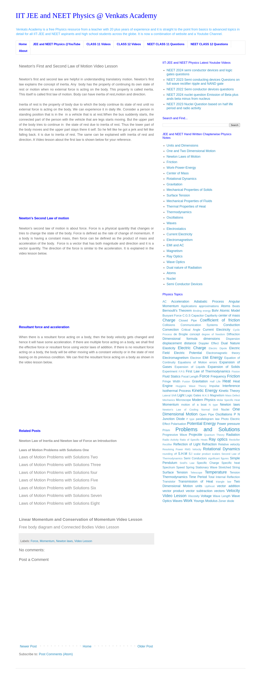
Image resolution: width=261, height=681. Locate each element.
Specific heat (230, 462)
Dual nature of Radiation (184, 267)
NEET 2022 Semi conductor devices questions (200, 89)
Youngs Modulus (206, 501)
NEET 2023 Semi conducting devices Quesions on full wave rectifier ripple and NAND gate (203, 81)
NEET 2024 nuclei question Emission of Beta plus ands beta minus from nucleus (202, 96)
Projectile (195, 434)
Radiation (233, 434)
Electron (195, 357)
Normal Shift (209, 409)
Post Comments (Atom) (56, 654)
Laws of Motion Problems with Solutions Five (58, 480)
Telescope (196, 472)
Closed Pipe (188, 320)
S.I (190, 453)
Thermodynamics (179, 212)
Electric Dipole (218, 348)
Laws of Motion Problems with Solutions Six (57, 488)
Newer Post (28, 646)
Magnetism (175, 251)
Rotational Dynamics (181, 178)
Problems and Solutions (207, 429)
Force (34, 541)
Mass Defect (232, 395)
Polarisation (178, 423)
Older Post (145, 646)
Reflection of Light (186, 444)
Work (187, 500)
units (198, 486)
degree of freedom (213, 334)
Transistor (169, 481)
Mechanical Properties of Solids (189, 190)
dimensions (212, 338)
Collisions (169, 325)
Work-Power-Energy (181, 167)
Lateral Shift (170, 395)
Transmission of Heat (195, 481)
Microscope (183, 399)
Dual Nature (230, 343)
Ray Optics (175, 256)
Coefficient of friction (220, 320)
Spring (190, 467)
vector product (173, 491)
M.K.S (205, 395)
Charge (169, 320)
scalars (216, 453)
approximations (209, 306)
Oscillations (175, 217)
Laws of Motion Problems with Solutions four (58, 472)
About (23, 50)
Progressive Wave (175, 434)
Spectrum (169, 467)
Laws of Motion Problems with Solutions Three (60, 464)
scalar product (202, 453)
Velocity (233, 490)
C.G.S (186, 315)
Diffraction (233, 334)
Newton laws (64, 541)
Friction (172, 162)
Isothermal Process (177, 391)
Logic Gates (193, 395)
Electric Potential (188, 353)
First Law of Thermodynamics (208, 371)
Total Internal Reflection (224, 477)
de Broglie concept (187, 334)
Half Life (215, 381)
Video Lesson (83, 541)
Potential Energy (201, 423)
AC (165, 301)
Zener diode (226, 500)
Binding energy (202, 310)
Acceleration (180, 301)
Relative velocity (229, 444)
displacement (172, 343)
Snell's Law (187, 462)
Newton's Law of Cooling (180, 409)
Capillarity (211, 315)
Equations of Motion (192, 362)
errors (213, 362)
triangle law (223, 481)
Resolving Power (173, 449)
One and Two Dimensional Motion (191, 151)
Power (221, 424)
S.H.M (182, 454)
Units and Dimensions (182, 145)
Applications (189, 306)
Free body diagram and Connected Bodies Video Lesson (69, 527)
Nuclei (171, 278)
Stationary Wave (206, 467)
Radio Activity (171, 439)
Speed (180, 467)
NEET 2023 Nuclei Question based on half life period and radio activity (200, 106)
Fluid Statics (172, 376)
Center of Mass (178, 173)
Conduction (231, 325)
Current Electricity (179, 234)
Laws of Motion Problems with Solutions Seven (60, 495)
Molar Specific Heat (228, 400)
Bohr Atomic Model (226, 310)
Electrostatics (176, 229)
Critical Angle (190, 329)
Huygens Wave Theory (191, 386)
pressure (233, 424)
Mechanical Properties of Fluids (189, 201)
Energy (216, 357)
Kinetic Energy (205, 390)
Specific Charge (208, 462)
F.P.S (182, 371)
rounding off (170, 453)
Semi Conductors (195, 458)
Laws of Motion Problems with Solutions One (54, 450)
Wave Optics (176, 262)
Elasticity (169, 348)
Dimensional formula (180, 338)
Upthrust (210, 486)
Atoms (171, 273)
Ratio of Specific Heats (194, 439)
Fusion (186, 381)
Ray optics (218, 439)
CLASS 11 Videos (98, 44)
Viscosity (194, 496)
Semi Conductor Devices (184, 284)
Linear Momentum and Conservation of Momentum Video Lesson (80, 519)
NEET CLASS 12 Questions (209, 44)
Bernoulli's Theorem (177, 310)
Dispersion (233, 338)
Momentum (47, 541)
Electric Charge (192, 348)
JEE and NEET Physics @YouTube (56, 44)
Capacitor (197, 315)
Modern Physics (204, 400)
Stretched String (229, 467)
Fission (236, 371)
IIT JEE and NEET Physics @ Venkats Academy (86, 15)
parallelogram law (208, 419)
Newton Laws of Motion (183, 156)
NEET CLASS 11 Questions (165, 44)
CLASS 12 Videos (129, 44)
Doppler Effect (209, 343)
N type (213, 404)
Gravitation (174, 184)
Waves (171, 223)
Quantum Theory (214, 434)
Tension (235, 472)
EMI (205, 358)
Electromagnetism (180, 240)
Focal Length (189, 376)
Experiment (170, 371)
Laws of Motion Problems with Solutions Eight (59, 503)
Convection (171, 329)
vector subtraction (199, 491)
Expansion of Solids (224, 367)
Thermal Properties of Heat (186, 206)
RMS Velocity (193, 449)
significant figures (218, 458)
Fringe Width (171, 381)
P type (190, 419)
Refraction (209, 444)
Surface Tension (178, 195)
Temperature (216, 472)
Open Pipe (206, 414)
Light (180, 395)
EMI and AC (175, 245)
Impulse (214, 385)
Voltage (206, 496)
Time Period (198, 477)
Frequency (218, 376)
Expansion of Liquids (190, 366)
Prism (166, 430)
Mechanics (169, 400)
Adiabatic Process (209, 301)
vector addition (228, 486)
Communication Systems (199, 325)
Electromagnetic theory (223, 352)
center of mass (229, 315)
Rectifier (167, 444)
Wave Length (222, 496)
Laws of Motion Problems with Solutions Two (58, 457)
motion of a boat (194, 404)
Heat (226, 381)
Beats (236, 306)
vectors (219, 491)
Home (23, 44)
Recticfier (234, 439)
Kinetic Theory (229, 391)
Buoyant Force (172, 315)
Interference (231, 386)
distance (190, 343)
